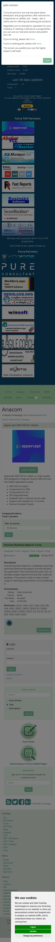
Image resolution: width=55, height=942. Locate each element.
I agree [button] (33, 927)
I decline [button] (33, 931)
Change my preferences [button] (33, 936)
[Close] (51, 4)
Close (47, 60)
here (32, 39)
